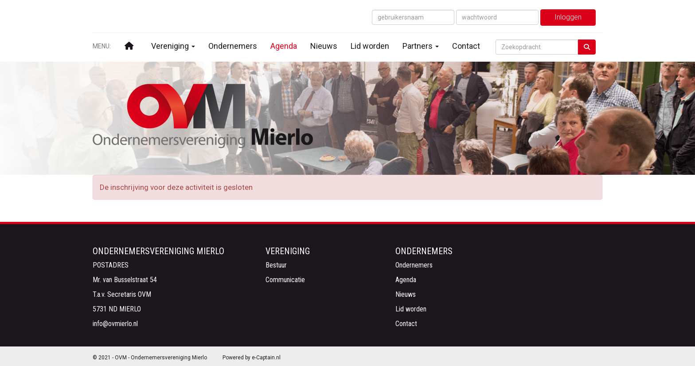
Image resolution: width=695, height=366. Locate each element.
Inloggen (568, 17)
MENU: (102, 46)
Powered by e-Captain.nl (252, 357)
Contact (466, 46)
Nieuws (323, 46)
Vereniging (173, 46)
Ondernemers (232, 46)
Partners (420, 46)
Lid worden (370, 46)
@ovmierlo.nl (115, 323)
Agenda (283, 46)
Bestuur (276, 265)
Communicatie (285, 279)
